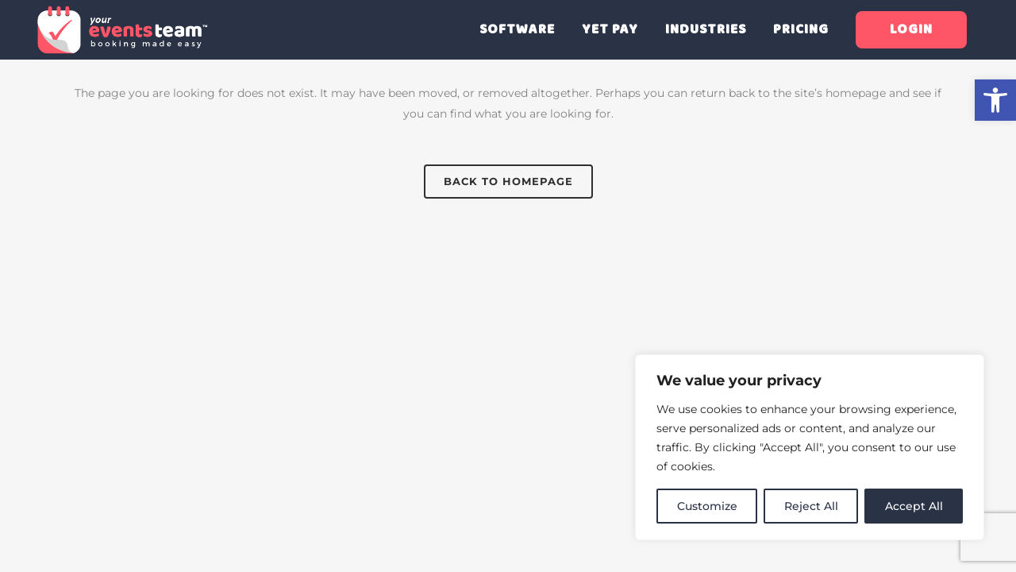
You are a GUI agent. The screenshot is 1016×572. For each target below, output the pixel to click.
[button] (995, 100)
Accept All (914, 506)
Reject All (811, 506)
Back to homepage (508, 181)
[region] (809, 447)
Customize (707, 506)
